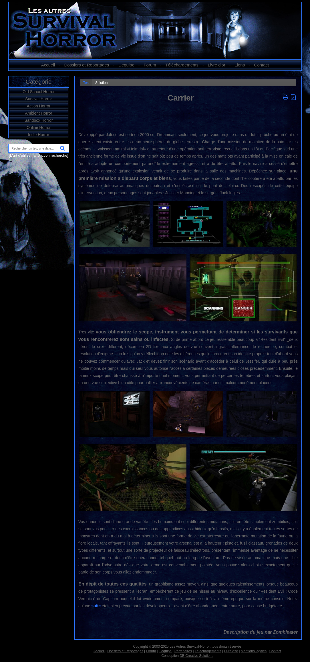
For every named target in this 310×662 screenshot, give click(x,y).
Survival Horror (38, 99)
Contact (261, 64)
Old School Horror (39, 91)
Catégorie (38, 81)
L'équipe (126, 64)
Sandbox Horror (39, 120)
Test (86, 83)
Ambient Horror (38, 113)
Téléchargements (181, 64)
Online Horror (39, 127)
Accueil (48, 64)
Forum (150, 64)
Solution (101, 83)
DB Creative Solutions (196, 656)
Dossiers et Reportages (86, 64)
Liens (240, 64)
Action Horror (38, 106)
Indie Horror (38, 134)
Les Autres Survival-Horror (190, 647)
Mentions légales (254, 651)
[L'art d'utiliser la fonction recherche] (38, 155)
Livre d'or (216, 64)
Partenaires (183, 651)
